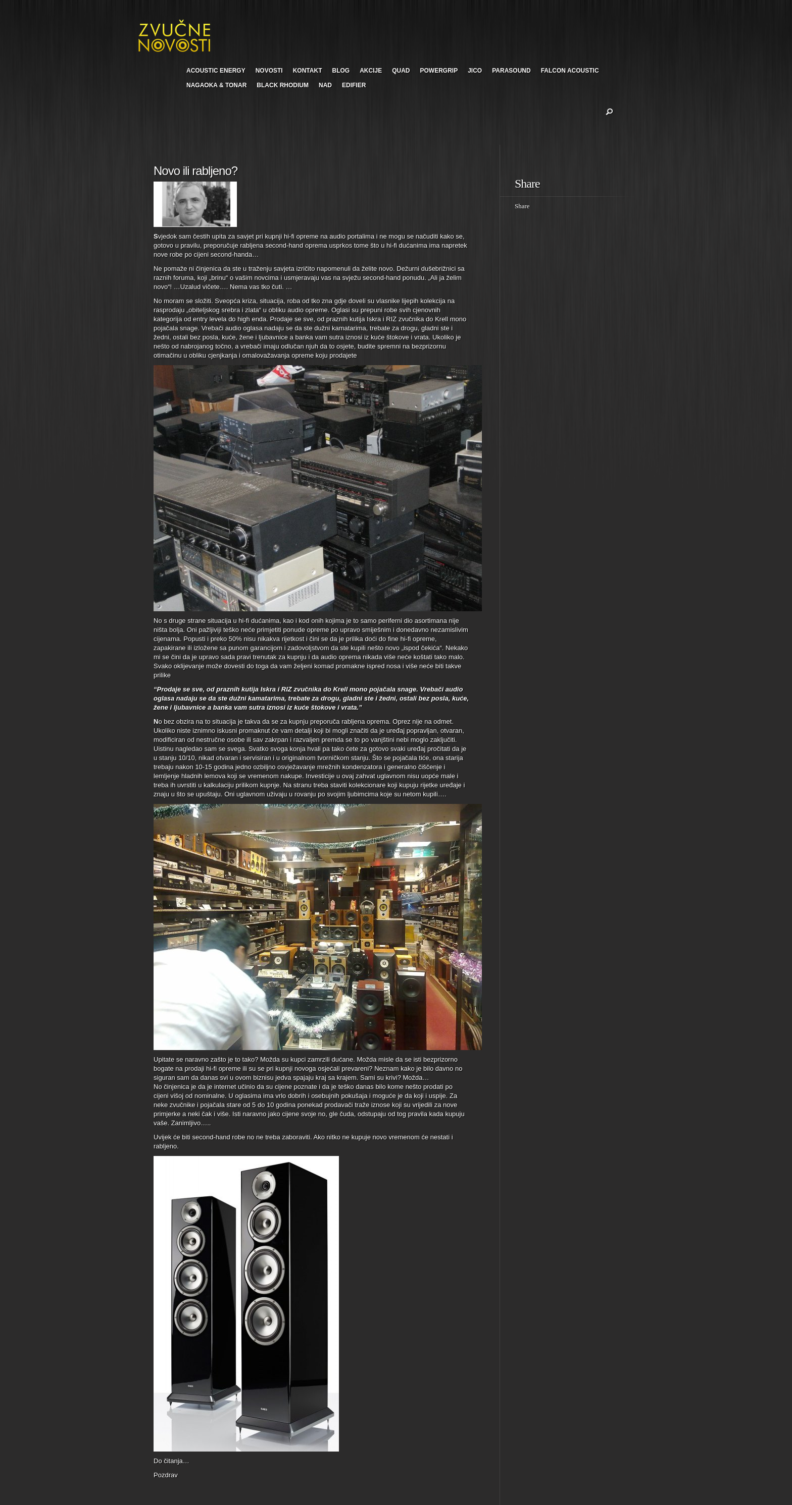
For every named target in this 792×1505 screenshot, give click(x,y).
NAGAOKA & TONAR (216, 85)
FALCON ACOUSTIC (570, 70)
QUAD (401, 70)
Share (522, 206)
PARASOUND (511, 70)
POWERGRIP (439, 70)
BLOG (341, 70)
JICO (475, 70)
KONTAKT (307, 70)
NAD (325, 85)
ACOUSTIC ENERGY (215, 70)
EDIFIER (354, 85)
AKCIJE (371, 70)
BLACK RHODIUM (283, 85)
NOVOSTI (269, 70)
